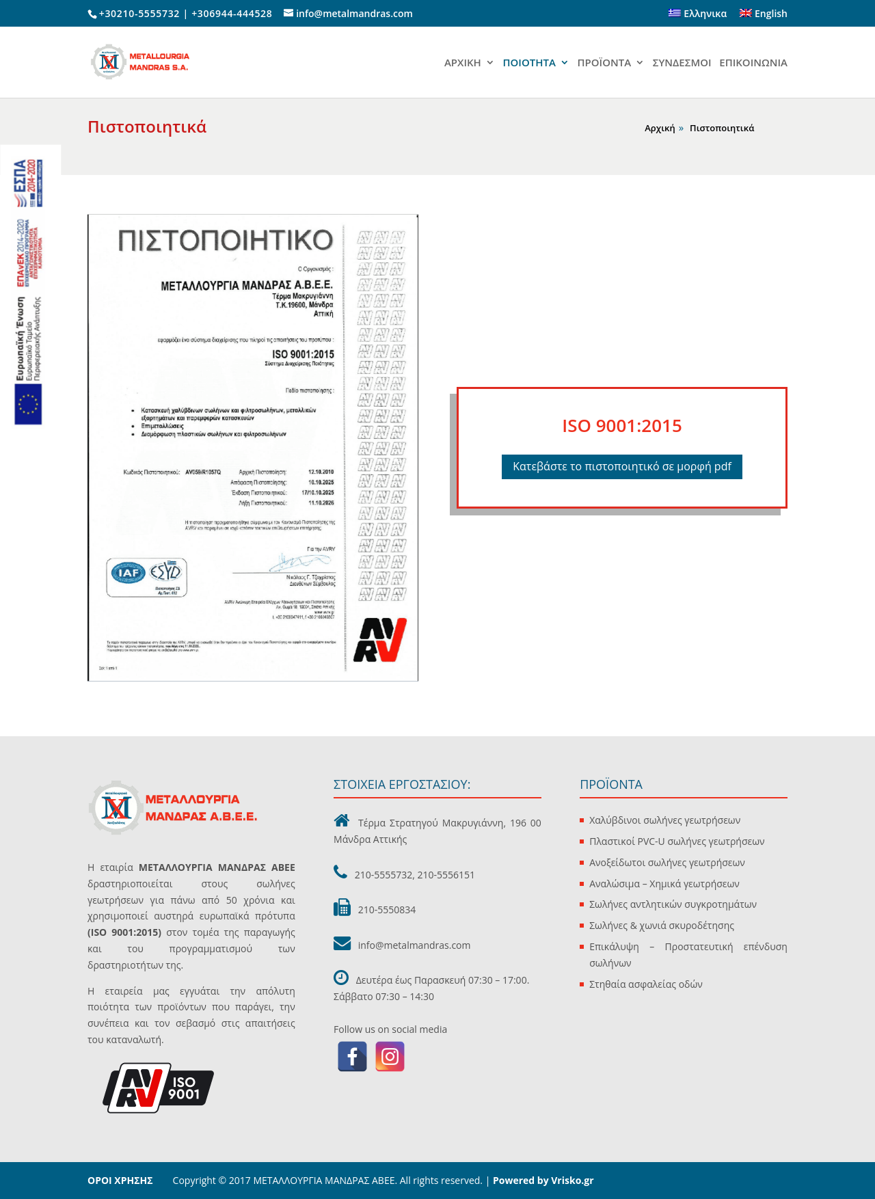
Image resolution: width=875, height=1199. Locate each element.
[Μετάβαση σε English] (764, 17)
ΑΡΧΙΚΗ (462, 63)
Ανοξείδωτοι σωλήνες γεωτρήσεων (667, 862)
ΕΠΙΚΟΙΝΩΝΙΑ (753, 63)
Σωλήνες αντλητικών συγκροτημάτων (673, 904)
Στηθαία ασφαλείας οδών (646, 984)
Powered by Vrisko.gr (541, 1180)
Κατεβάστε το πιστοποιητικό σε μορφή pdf (622, 466)
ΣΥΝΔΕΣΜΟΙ (682, 63)
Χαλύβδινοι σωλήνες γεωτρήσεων (664, 819)
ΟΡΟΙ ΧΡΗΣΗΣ (120, 1180)
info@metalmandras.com (414, 945)
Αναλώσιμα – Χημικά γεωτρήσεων (664, 883)
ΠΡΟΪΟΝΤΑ (605, 63)
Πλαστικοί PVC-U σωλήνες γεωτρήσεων (676, 841)
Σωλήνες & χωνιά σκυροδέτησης (661, 925)
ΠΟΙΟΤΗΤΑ (528, 63)
